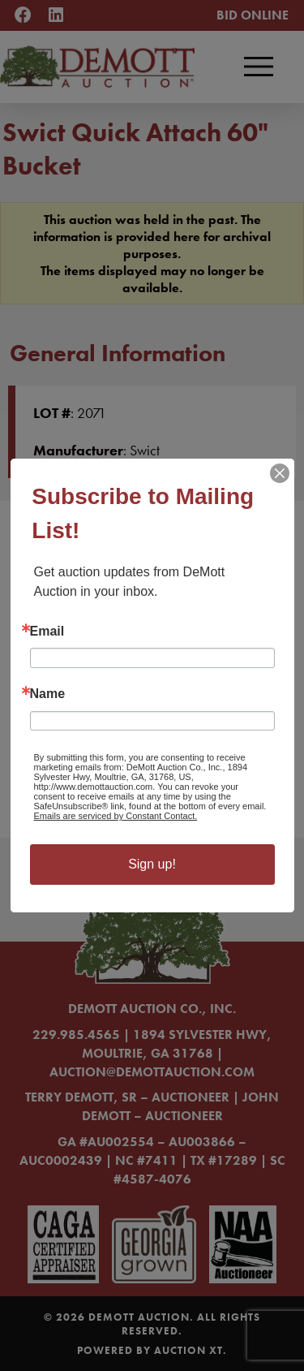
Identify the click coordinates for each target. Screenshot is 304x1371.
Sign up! (152, 864)
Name (48, 694)
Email (47, 631)
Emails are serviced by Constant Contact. (116, 816)
